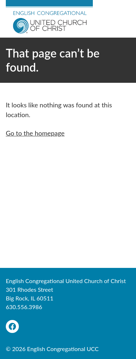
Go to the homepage (35, 133)
